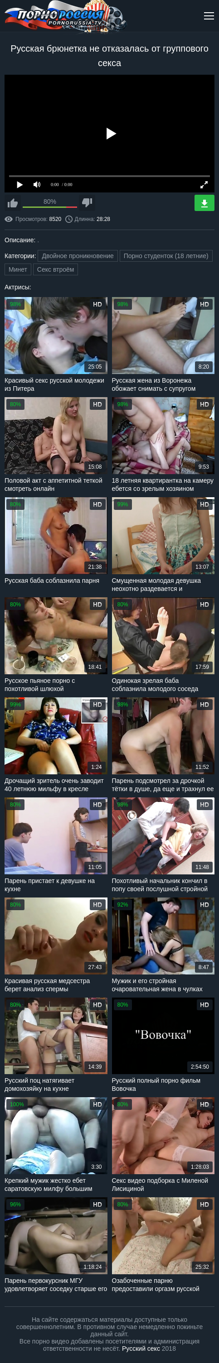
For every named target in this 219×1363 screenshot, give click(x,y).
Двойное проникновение (77, 255)
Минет (18, 269)
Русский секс (141, 1348)
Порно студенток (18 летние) (166, 255)
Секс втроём (55, 269)
